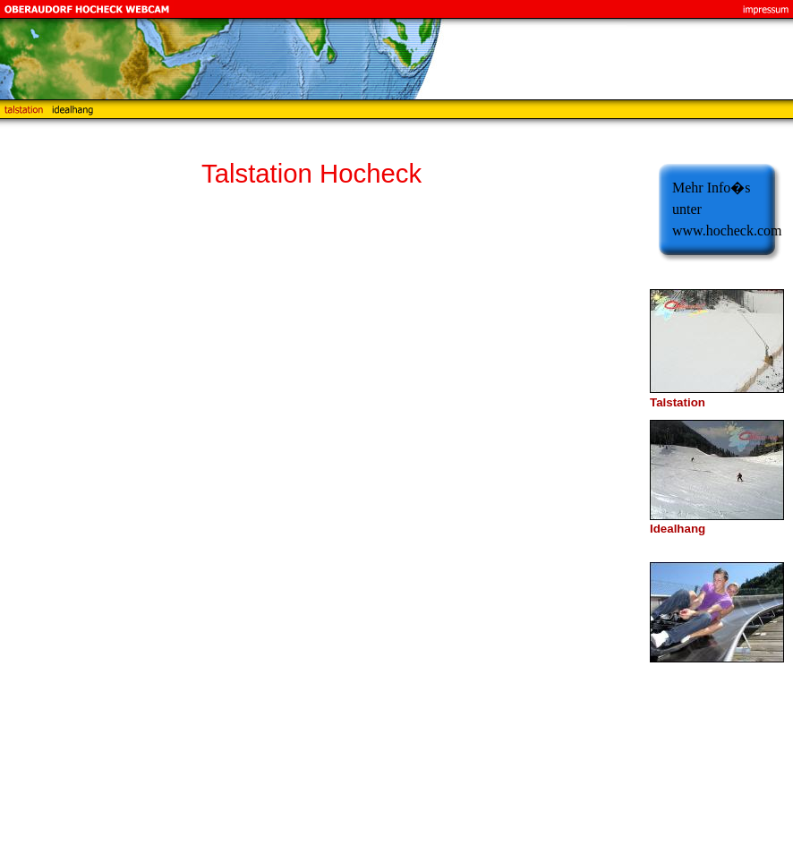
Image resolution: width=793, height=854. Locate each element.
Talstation (677, 402)
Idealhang (677, 528)
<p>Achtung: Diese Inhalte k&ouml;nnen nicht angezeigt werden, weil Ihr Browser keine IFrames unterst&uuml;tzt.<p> (411, 531)
